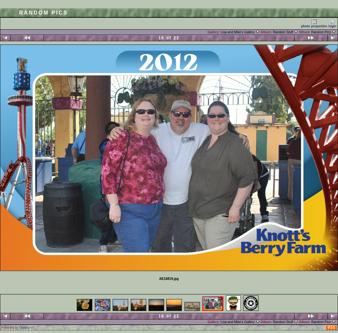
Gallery (24, 327)
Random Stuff (285, 32)
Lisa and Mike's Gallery (240, 32)
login (332, 23)
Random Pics (323, 32)
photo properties (314, 23)
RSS (331, 327)
